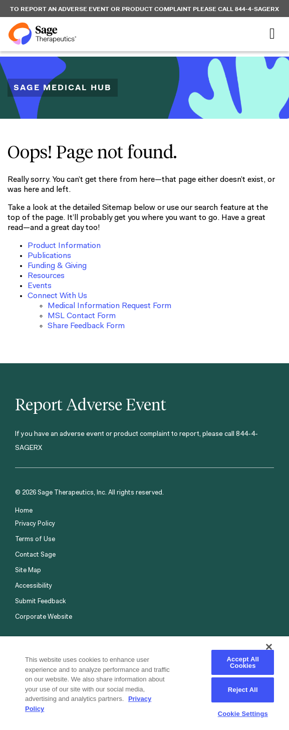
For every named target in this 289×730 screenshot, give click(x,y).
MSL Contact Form (82, 316)
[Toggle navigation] (272, 33)
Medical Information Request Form (109, 306)
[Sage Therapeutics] (42, 33)
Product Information (64, 246)
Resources (46, 276)
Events (40, 286)
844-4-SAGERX (257, 9)
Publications (49, 256)
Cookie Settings (243, 713)
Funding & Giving (57, 266)
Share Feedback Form (86, 326)
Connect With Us (57, 296)
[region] (144, 682)
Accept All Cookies (243, 662)
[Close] (269, 647)
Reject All (243, 689)
